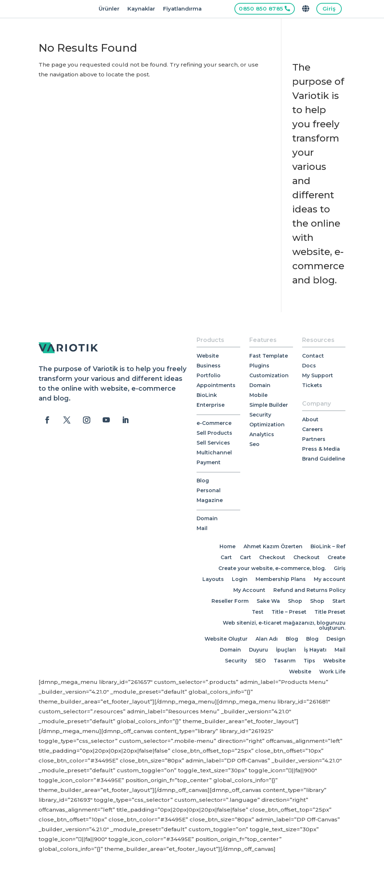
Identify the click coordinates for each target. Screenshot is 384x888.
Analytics (261, 434)
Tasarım (285, 660)
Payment (209, 462)
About (310, 419)
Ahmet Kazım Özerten (273, 546)
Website (208, 356)
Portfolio (209, 375)
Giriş (329, 8)
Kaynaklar (141, 9)
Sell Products (214, 433)
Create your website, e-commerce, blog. (272, 568)
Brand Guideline (323, 458)
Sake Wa (268, 601)
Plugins (259, 365)
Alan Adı (267, 638)
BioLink (207, 395)
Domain (207, 518)
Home (227, 546)
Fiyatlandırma (182, 9)
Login (240, 579)
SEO (260, 660)
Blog (203, 480)
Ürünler (109, 9)
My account (329, 579)
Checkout (272, 557)
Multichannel (214, 452)
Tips (309, 660)
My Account (249, 590)
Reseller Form (230, 601)
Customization (269, 375)
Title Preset (329, 611)
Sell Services (213, 442)
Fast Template (268, 356)
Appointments (216, 385)
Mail (202, 528)
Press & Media (321, 449)
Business (209, 365)
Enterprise (211, 405)
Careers (312, 429)
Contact (313, 356)
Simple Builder (268, 405)
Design (335, 638)
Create (336, 557)
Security (260, 414)
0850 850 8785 (261, 8)
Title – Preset (289, 611)
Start (338, 601)
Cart (226, 557)
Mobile (258, 395)
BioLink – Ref (327, 546)
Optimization (267, 424)
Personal (209, 490)
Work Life (332, 671)
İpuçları (286, 649)
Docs (309, 365)
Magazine (210, 500)
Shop (295, 601)
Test (258, 611)
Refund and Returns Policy (309, 590)
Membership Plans (281, 579)
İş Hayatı (315, 649)
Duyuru (258, 649)
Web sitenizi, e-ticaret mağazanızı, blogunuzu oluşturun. (284, 625)
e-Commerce (214, 423)
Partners (313, 439)
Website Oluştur (226, 638)
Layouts (213, 579)
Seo (254, 444)
